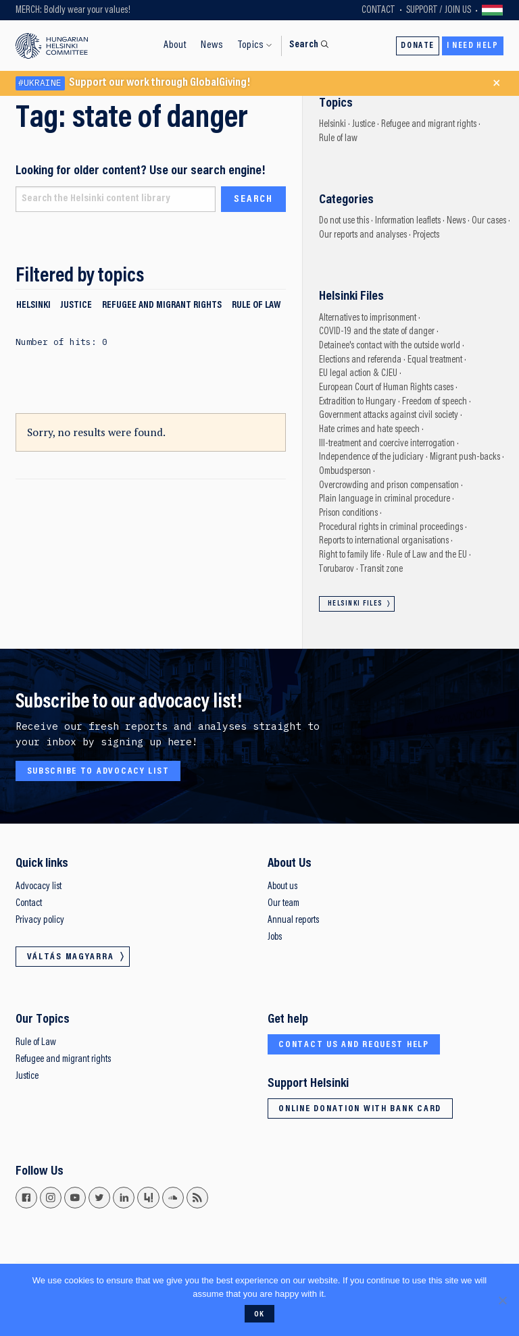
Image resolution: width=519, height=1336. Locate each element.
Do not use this (344, 221)
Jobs (275, 937)
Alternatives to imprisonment (367, 318)
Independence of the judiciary (371, 457)
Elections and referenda (360, 360)
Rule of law (256, 305)
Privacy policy (40, 920)
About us (282, 887)
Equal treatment (434, 360)
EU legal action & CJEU (358, 374)
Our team (283, 904)
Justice (76, 305)
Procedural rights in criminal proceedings (391, 528)
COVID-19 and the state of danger (377, 332)
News (212, 45)
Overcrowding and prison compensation (389, 486)
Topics (251, 45)
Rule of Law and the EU (427, 555)
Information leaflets (408, 221)
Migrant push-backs (465, 457)
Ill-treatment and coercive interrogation (387, 444)
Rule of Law (36, 1043)
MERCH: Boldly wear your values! (73, 10)
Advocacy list (38, 887)
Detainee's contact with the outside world (389, 346)
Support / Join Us (438, 10)
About (175, 45)
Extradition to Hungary (357, 402)
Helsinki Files (355, 604)
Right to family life (349, 555)
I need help (473, 46)
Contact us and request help (353, 1045)
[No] (502, 1300)
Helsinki (33, 305)
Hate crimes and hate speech (369, 430)
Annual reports (293, 920)
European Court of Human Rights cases (386, 388)
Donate (418, 46)
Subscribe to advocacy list (98, 771)
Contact (378, 10)
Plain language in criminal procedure (384, 499)
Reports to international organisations (384, 541)
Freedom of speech (434, 402)
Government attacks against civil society (388, 415)
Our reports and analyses (363, 235)
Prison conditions (348, 513)
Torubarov (336, 569)
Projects (426, 235)
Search (303, 45)
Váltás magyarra (492, 10)
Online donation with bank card (359, 1109)
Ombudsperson (345, 471)
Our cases (489, 221)
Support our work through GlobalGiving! (133, 83)
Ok (259, 1314)
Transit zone (381, 569)
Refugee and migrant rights (162, 305)
